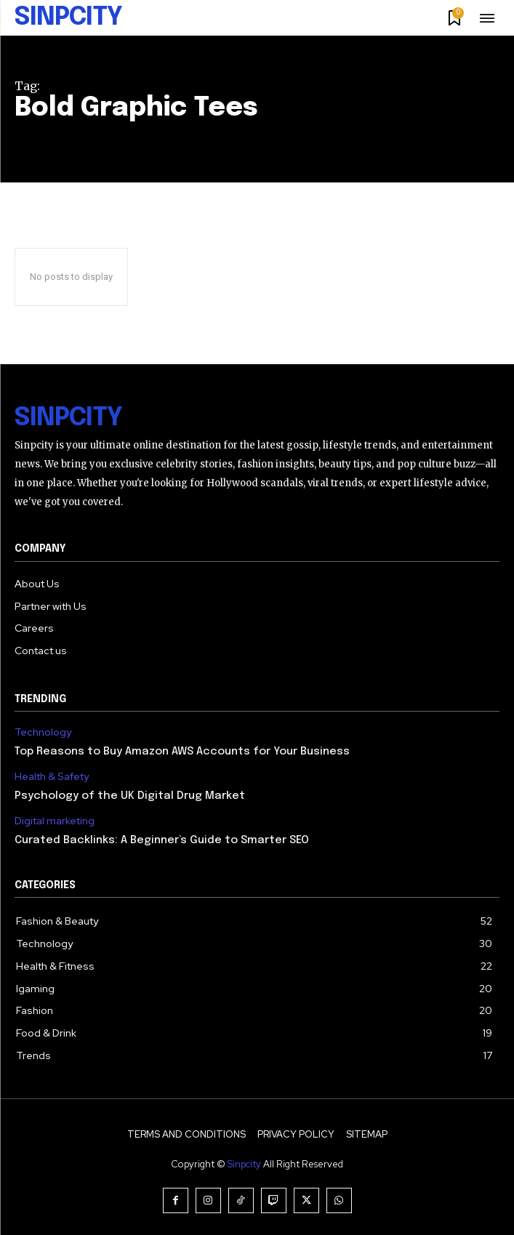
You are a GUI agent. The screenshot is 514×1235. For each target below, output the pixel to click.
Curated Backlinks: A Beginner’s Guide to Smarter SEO (162, 840)
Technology (43, 732)
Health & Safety (52, 777)
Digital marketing (55, 821)
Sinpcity (244, 1164)
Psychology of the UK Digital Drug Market (130, 796)
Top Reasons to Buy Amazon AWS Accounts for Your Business (182, 751)
